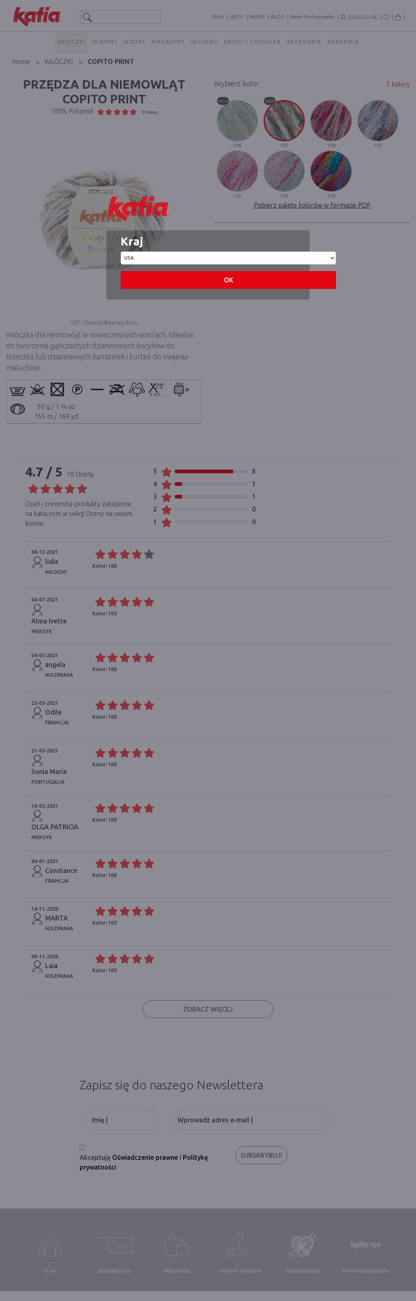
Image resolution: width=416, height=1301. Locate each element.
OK (228, 280)
